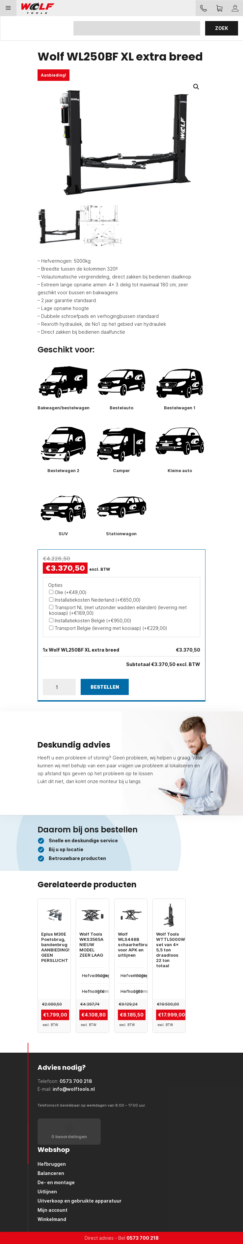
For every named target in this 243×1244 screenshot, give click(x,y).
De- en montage (56, 1182)
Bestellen (105, 687)
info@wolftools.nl (74, 1089)
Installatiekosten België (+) (90, 620)
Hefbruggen (52, 1164)
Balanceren (51, 1173)
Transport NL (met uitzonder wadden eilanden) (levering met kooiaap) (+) (118, 610)
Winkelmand (52, 1219)
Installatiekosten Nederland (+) (95, 600)
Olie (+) (68, 592)
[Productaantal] (59, 687)
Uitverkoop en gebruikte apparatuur (80, 1201)
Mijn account (53, 1210)
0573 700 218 (142, 1238)
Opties (55, 585)
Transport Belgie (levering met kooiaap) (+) (108, 628)
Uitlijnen (47, 1191)
